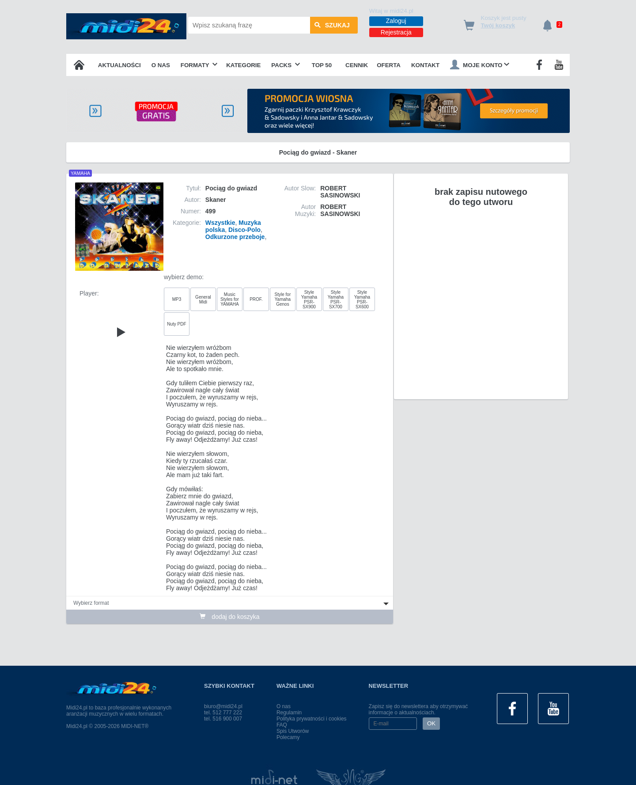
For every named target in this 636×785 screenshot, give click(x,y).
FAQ (281, 725)
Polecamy (288, 737)
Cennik (356, 65)
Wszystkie (220, 222)
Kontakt (425, 65)
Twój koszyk (498, 25)
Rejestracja (396, 32)
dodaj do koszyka (229, 616)
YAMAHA (80, 173)
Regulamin (289, 712)
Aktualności (119, 65)
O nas (160, 65)
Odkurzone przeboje (235, 236)
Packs (285, 65)
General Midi (203, 299)
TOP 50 (322, 65)
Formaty (199, 65)
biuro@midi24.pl (223, 706)
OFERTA (389, 65)
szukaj (332, 25)
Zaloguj (396, 20)
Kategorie (243, 65)
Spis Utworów (292, 731)
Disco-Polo (244, 229)
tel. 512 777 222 (223, 712)
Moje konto (479, 64)
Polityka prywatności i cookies (311, 719)
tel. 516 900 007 (223, 719)
